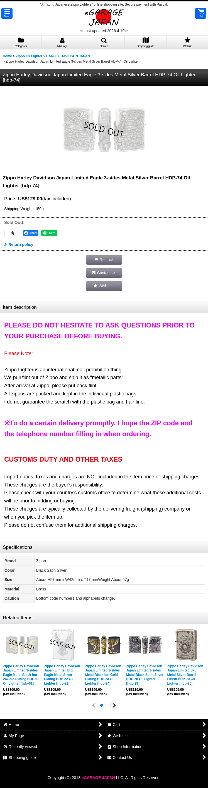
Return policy (18, 244)
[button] (7, 13)
